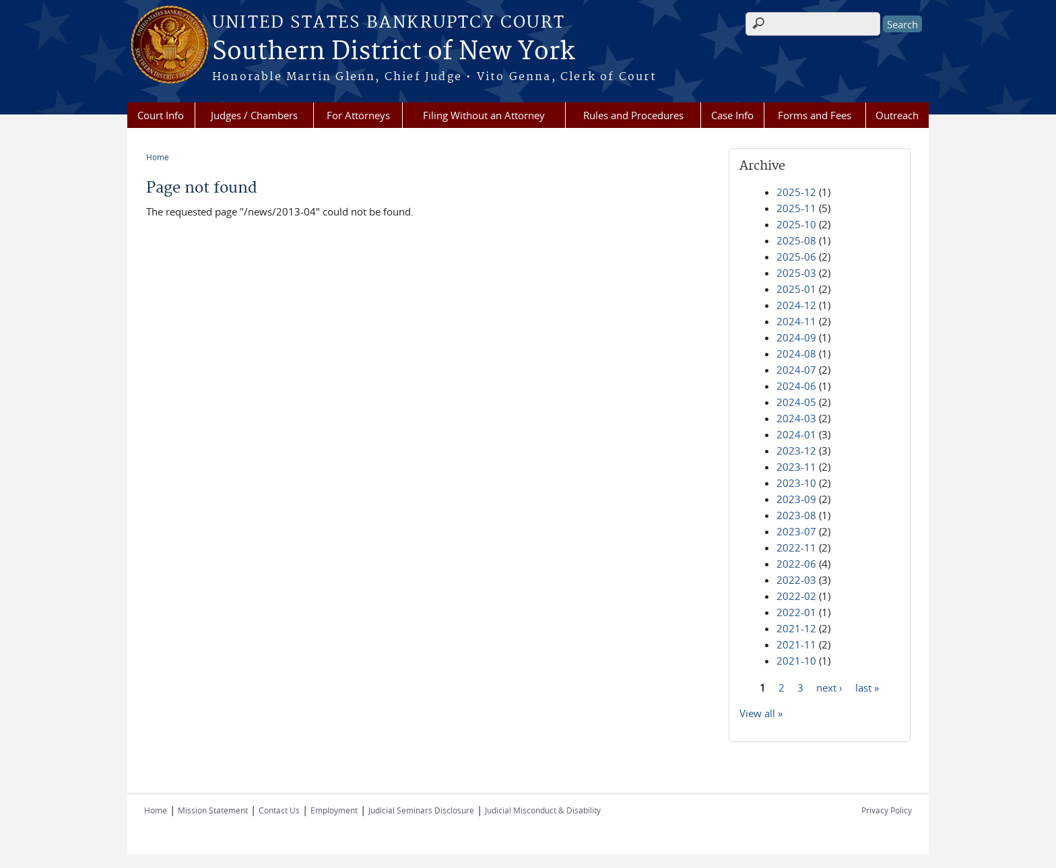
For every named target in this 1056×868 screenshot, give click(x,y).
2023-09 (796, 499)
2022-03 (796, 580)
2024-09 (796, 337)
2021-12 (796, 628)
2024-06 (796, 386)
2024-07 (796, 369)
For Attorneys (358, 115)
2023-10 (796, 483)
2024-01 (796, 434)
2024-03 (796, 418)
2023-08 (796, 515)
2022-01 (796, 612)
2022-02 (796, 596)
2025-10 (796, 224)
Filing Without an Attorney (484, 115)
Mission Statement (213, 810)
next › (829, 687)
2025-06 (796, 256)
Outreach (897, 115)
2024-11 (796, 321)
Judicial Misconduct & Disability (543, 810)
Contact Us (279, 810)
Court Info (160, 115)
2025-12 (796, 192)
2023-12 (796, 450)
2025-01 (796, 289)
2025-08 (796, 240)
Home (157, 157)
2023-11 (796, 466)
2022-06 (796, 563)
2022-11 (796, 547)
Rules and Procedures (633, 115)
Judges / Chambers (254, 115)
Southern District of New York (393, 51)
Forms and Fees (814, 115)
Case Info (732, 115)
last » (867, 687)
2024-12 (796, 305)
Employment (334, 810)
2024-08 (796, 353)
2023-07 (796, 531)
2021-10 (796, 660)
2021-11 (796, 644)
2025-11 (796, 208)
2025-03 (796, 272)
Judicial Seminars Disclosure (421, 810)
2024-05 (796, 402)
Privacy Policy (886, 810)
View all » (761, 713)
